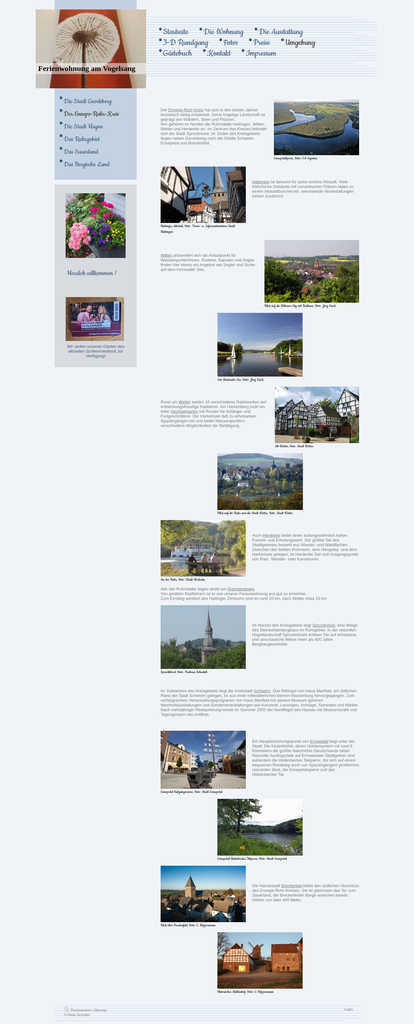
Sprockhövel (323, 625)
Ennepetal (319, 741)
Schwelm (262, 690)
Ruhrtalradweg (241, 589)
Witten (166, 255)
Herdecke (271, 535)
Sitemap (100, 1010)
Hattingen (261, 181)
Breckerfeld (291, 885)
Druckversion (78, 1010)
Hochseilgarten (184, 411)
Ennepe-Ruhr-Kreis (186, 110)
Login (348, 1009)
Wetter (184, 402)
